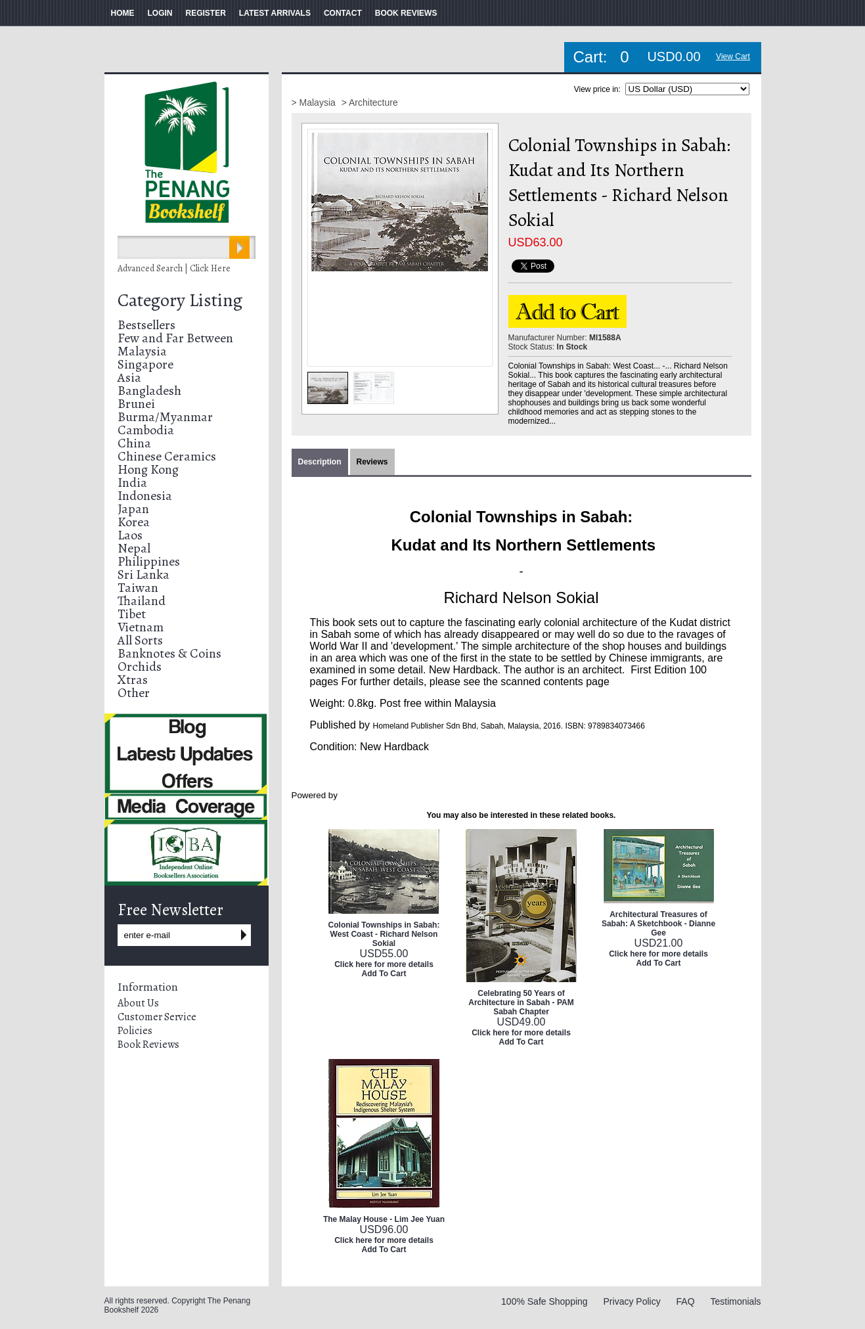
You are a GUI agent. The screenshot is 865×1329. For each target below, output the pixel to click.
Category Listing (180, 300)
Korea (134, 522)
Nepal (134, 548)
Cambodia (146, 430)
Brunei (136, 404)
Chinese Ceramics (167, 456)
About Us (138, 1003)
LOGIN (160, 13)
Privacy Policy (632, 1301)
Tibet (132, 614)
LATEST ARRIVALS (275, 13)
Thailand (142, 601)
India (132, 482)
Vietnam (141, 627)
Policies (135, 1031)
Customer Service (157, 1017)
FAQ (685, 1301)
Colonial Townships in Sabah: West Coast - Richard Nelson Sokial (384, 934)
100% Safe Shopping (544, 1301)
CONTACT (343, 13)
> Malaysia (315, 102)
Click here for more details (383, 964)
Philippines (149, 561)
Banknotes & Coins (169, 653)
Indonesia (145, 496)
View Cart (733, 56)
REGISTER (206, 13)
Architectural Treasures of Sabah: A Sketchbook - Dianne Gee (658, 923)
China (134, 443)
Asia (129, 377)
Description (320, 461)
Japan (133, 509)
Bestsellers (146, 325)
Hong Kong (148, 469)
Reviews (372, 461)
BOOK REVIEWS (406, 13)
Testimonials (735, 1301)
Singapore (145, 364)
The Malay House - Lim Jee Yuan (384, 1219)
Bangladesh (149, 390)
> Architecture (370, 102)
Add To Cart (384, 973)
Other (134, 693)
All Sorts (140, 640)
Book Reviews (148, 1044)
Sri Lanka (143, 574)
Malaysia (142, 351)
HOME (123, 13)
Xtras (133, 679)
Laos (130, 535)
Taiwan (138, 588)
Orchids (140, 666)
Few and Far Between (175, 338)
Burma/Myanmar (165, 417)
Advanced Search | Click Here (174, 268)
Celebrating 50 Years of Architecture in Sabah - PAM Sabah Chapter (520, 1002)
